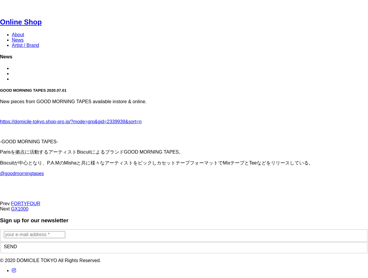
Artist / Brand (25, 45)
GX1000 (19, 208)
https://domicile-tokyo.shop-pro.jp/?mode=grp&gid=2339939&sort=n (71, 121)
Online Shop (21, 22)
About (18, 34)
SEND (10, 246)
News (18, 39)
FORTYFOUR (25, 203)
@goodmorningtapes (22, 173)
